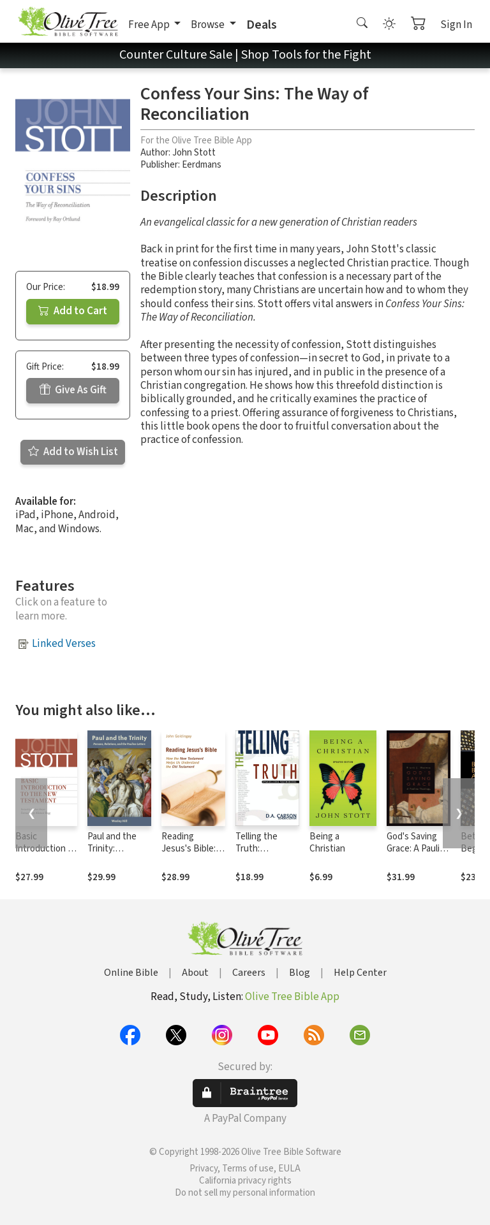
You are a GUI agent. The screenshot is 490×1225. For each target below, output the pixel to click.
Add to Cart (72, 311)
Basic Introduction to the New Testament (46, 855)
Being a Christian (327, 842)
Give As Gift (73, 390)
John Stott (194, 152)
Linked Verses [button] (64, 643)
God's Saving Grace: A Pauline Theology (418, 848)
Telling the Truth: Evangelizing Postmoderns (262, 855)
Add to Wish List (73, 452)
